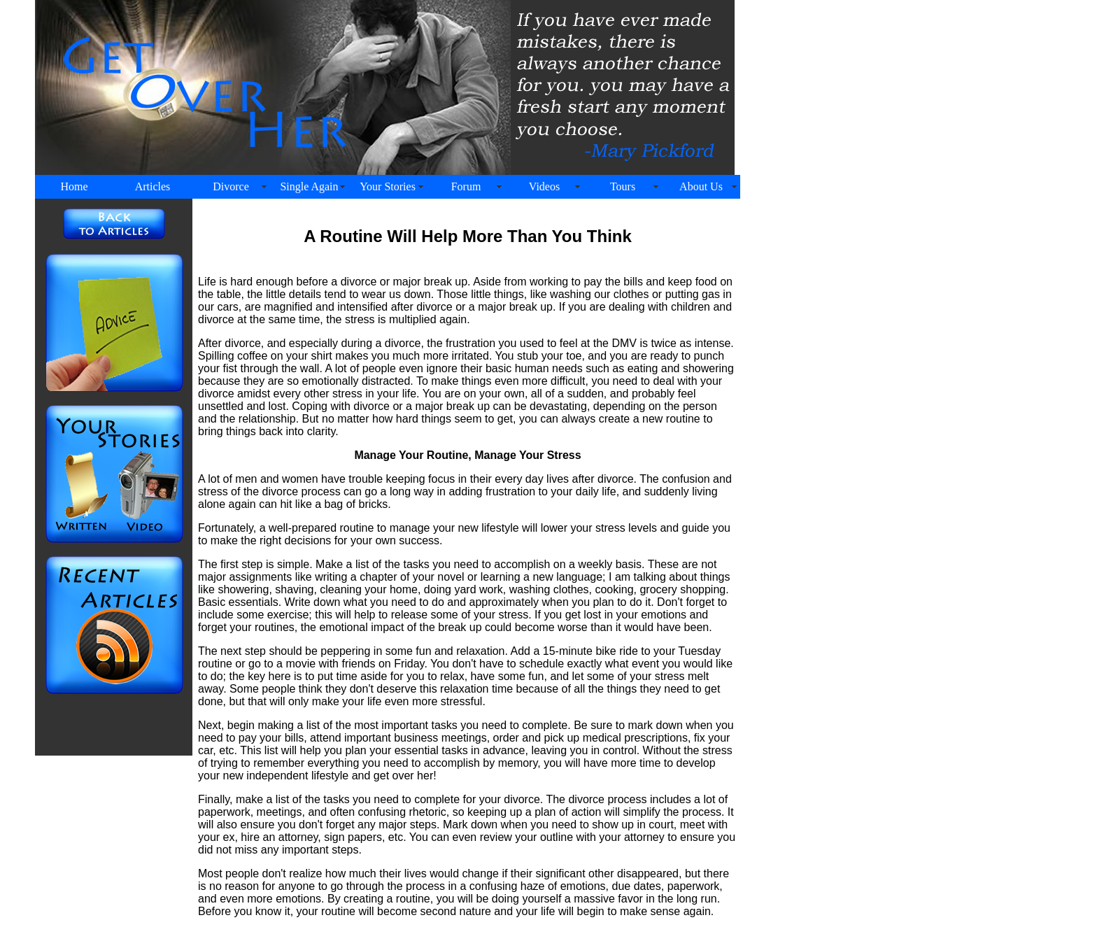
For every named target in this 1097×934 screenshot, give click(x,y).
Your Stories (388, 186)
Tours (622, 186)
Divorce (231, 186)
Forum (466, 186)
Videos (544, 186)
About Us (701, 186)
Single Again (309, 186)
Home (73, 186)
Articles (153, 186)
